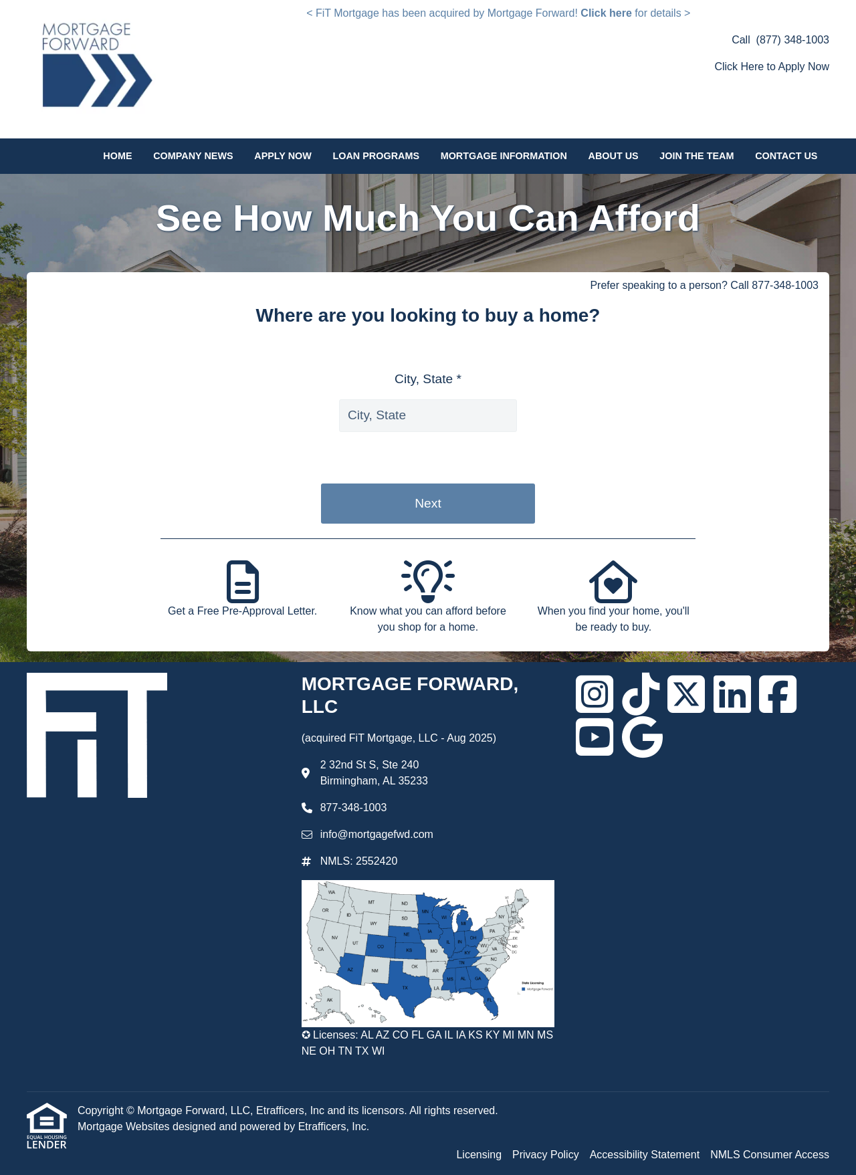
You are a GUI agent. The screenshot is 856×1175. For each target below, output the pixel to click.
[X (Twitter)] (686, 694)
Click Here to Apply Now (771, 66)
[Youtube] (594, 737)
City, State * (428, 379)
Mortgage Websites (125, 1126)
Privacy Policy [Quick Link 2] (545, 1154)
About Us (613, 155)
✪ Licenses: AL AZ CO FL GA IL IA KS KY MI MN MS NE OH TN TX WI (427, 1043)
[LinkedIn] (732, 694)
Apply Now (283, 155)
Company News (193, 155)
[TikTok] (640, 694)
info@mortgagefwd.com (376, 834)
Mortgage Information (504, 155)
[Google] (642, 737)
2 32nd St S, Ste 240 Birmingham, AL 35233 (374, 772)
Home (117, 155)
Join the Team (696, 155)
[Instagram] (594, 694)
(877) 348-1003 (792, 39)
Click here (605, 13)
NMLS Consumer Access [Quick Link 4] (769, 1154)
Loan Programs (375, 155)
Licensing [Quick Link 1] (479, 1154)
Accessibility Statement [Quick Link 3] (645, 1154)
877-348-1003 (353, 807)
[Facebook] (777, 694)
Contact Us (786, 155)
